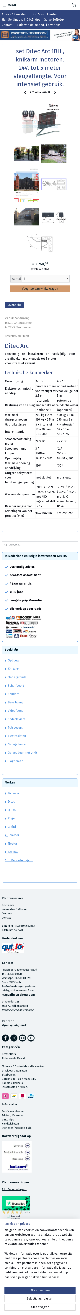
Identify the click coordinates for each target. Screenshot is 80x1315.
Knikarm (12, 668)
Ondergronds (15, 677)
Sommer (13, 835)
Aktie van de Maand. (13, 1058)
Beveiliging (14, 702)
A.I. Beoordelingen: (19, 860)
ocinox (13, 852)
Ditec (11, 801)
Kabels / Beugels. (12, 1083)
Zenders (12, 694)
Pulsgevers (14, 727)
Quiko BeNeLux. (54, 19)
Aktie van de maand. (31, 25)
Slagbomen (15, 761)
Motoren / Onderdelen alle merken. (23, 1066)
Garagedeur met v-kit (21, 752)
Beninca (13, 793)
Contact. (7, 25)
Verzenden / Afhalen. (14, 909)
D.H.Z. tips (33, 19)
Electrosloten (15, 736)
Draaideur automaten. (14, 1070)
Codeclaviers (15, 719)
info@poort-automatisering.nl (19, 969)
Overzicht (14, 305)
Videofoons (14, 710)
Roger (12, 818)
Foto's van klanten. (45, 14)
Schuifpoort (16, 685)
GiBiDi (10, 827)
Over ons (54, 25)
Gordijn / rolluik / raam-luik (18, 1079)
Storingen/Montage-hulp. (17, 1127)
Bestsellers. (9, 1054)
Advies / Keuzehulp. (15, 14)
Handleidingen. (12, 19)
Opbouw (12, 660)
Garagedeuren (16, 744)
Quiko (12, 810)
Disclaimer (8, 905)
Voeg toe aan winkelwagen (40, 288)
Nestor (12, 843)
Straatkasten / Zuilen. (15, 1087)
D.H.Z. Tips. (8, 1119)
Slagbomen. (9, 1074)
